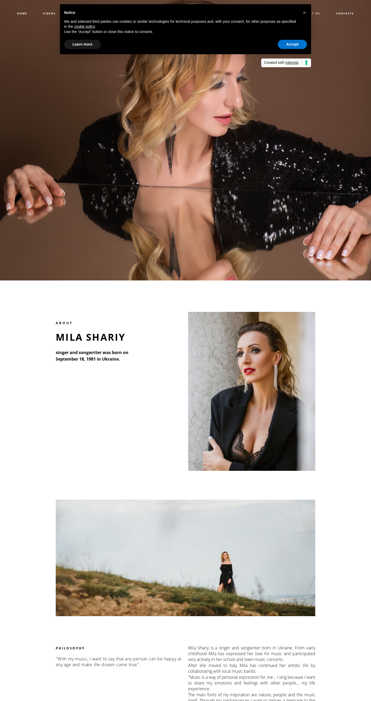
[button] (304, 12)
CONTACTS (345, 13)
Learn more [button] (82, 44)
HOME (22, 13)
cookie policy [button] (84, 26)
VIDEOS (49, 13)
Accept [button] (292, 44)
